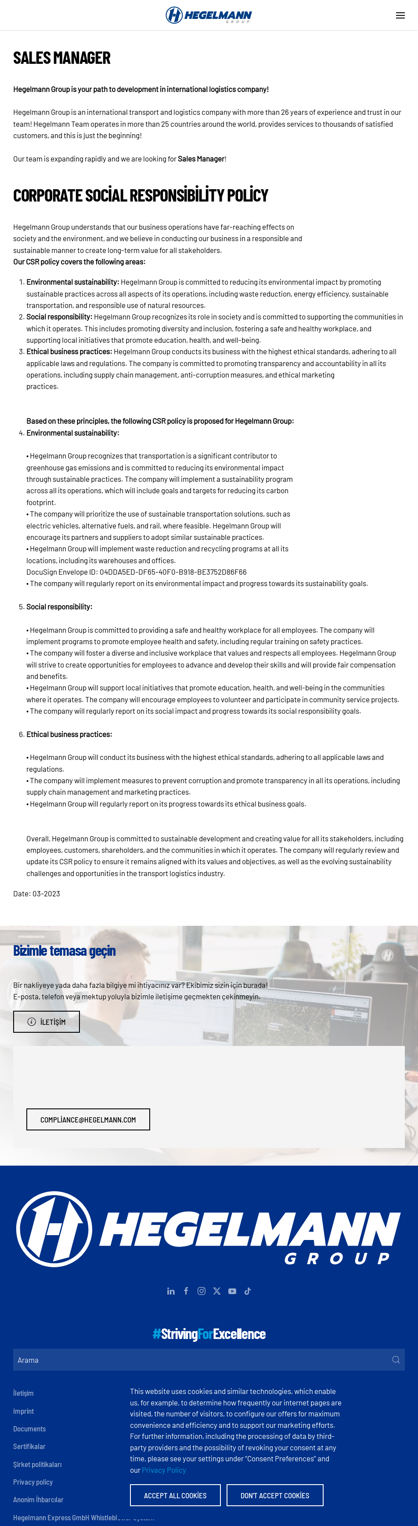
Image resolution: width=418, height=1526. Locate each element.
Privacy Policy (164, 1469)
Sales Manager (61, 56)
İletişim (46, 1021)
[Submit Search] (396, 1360)
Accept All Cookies (175, 1495)
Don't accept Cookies (275, 1495)
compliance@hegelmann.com (88, 1119)
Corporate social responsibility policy (140, 194)
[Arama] (209, 1360)
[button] (400, 15)
